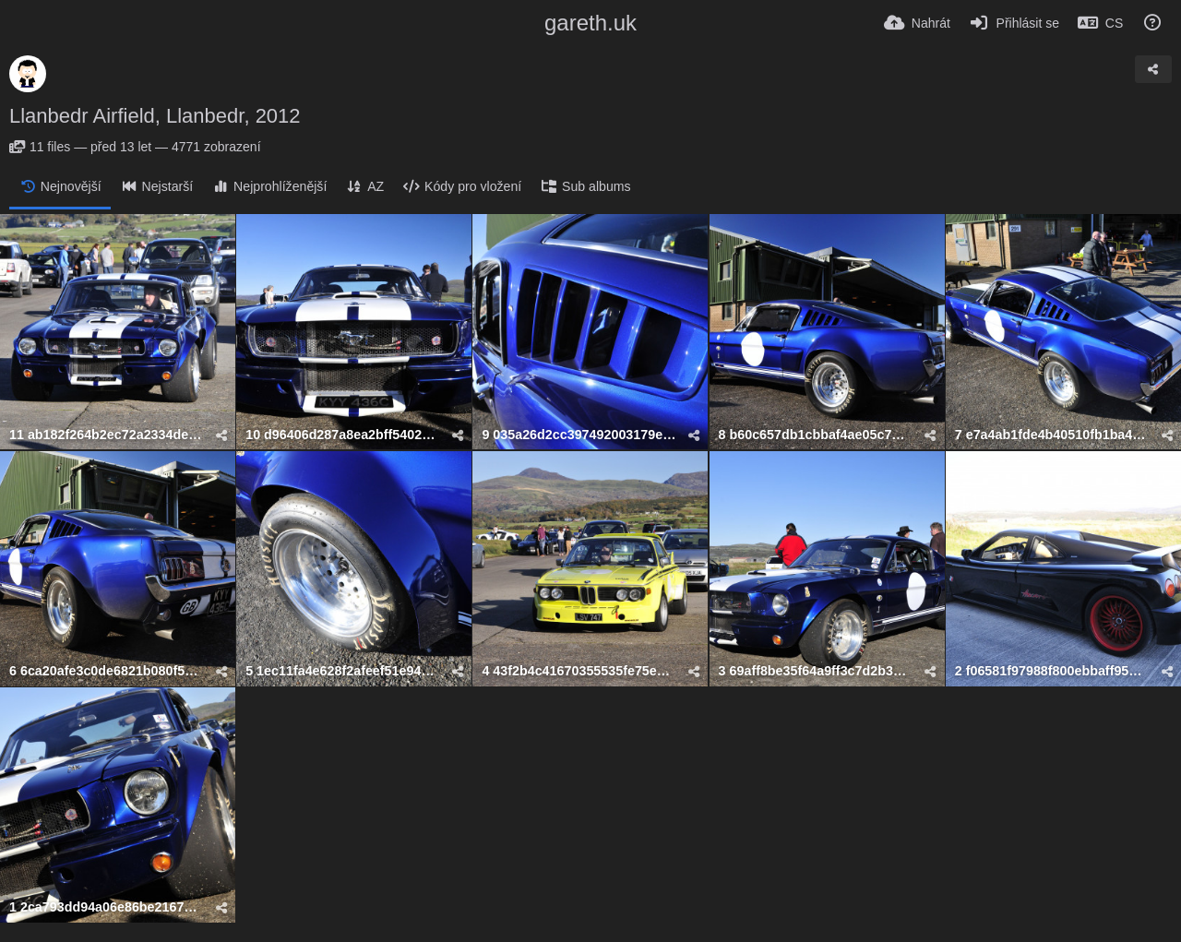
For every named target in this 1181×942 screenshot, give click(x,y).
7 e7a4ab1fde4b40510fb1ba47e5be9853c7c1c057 (1052, 435)
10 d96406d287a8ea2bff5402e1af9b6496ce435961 (342, 435)
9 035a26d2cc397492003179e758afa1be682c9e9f (578, 435)
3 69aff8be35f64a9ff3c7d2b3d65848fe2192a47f (816, 671)
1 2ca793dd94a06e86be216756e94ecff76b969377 (106, 907)
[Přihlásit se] (1014, 23)
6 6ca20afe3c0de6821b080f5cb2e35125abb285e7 (106, 671)
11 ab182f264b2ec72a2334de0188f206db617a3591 (106, 435)
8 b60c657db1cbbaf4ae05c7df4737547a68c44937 (816, 435)
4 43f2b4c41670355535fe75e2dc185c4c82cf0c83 (578, 671)
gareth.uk (590, 22)
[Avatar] (27, 73)
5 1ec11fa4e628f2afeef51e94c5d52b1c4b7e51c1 (342, 671)
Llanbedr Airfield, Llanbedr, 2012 (155, 115)
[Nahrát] (917, 23)
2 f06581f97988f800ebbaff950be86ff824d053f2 (1052, 671)
